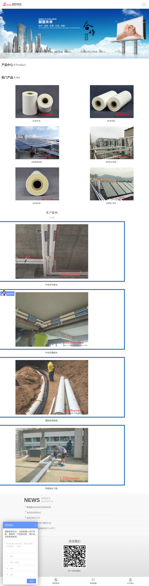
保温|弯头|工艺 (88, 518)
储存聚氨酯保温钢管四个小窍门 (96, 528)
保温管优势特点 (89, 512)
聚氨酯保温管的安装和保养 (93, 507)
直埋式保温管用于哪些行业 (94, 523)
